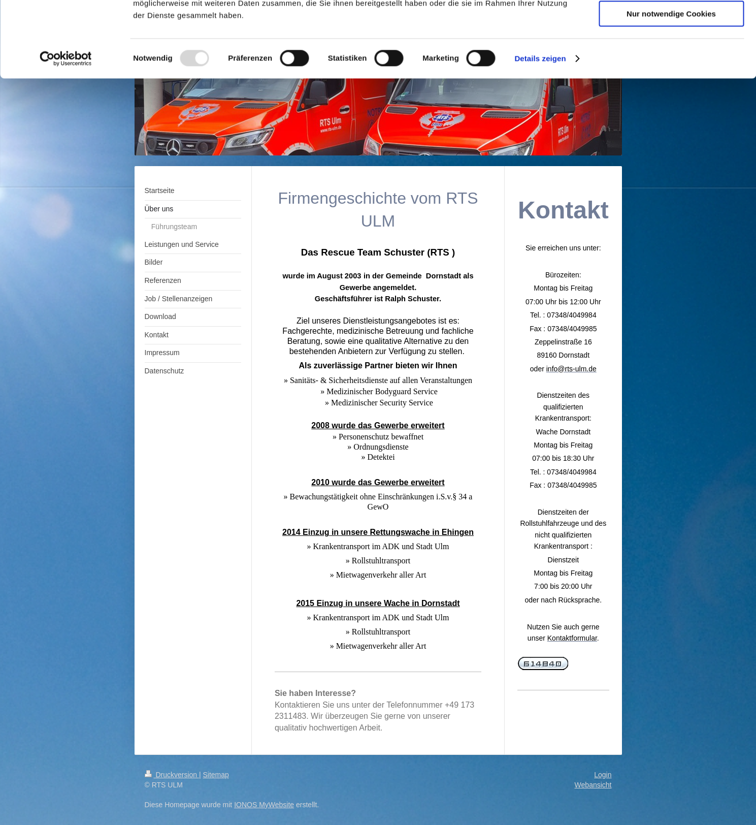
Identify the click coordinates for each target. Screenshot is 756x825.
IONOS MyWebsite (264, 805)
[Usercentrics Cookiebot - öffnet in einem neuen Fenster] (65, 129)
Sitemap (216, 775)
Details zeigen (540, 129)
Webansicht (593, 785)
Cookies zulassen (671, 25)
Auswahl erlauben (671, 55)
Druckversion (172, 775)
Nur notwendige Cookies (671, 84)
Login (602, 775)
